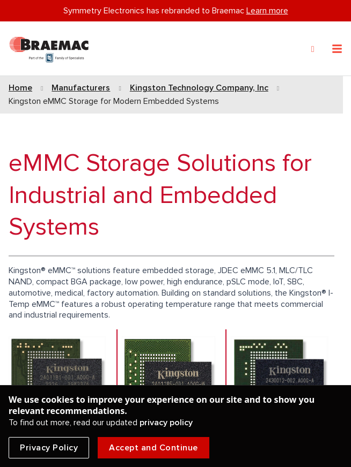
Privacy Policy (49, 447)
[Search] (313, 49)
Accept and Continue (153, 447)
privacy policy (166, 422)
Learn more (267, 10)
